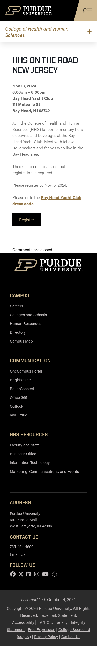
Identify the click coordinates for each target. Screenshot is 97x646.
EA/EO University (53, 622)
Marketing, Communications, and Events (44, 471)
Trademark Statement (57, 615)
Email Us (17, 554)
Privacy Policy (46, 636)
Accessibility (23, 622)
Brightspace (20, 379)
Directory (18, 332)
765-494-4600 (21, 546)
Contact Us (70, 636)
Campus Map (21, 341)
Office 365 (18, 397)
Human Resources (25, 323)
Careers (16, 305)
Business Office (23, 453)
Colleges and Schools (28, 314)
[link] (26, 219)
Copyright (15, 608)
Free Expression (41, 629)
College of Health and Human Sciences (37, 32)
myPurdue (18, 414)
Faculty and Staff (24, 444)
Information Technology (30, 462)
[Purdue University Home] (48, 266)
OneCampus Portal (26, 371)
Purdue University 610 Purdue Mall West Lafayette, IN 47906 (31, 519)
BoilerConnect (22, 388)
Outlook (16, 406)
